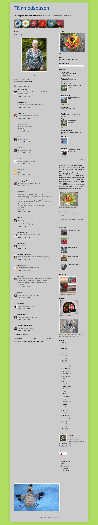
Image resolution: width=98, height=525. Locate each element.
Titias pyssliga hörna (24, 325)
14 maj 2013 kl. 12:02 (23, 107)
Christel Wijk (21, 314)
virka (71, 188)
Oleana (73, 167)
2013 (63, 363)
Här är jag (66, 394)
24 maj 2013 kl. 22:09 (23, 330)
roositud (73, 181)
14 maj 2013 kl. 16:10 (23, 164)
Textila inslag (65, 78)
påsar (82, 179)
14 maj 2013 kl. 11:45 (23, 96)
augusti (65, 376)
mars (64, 413)
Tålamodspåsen (31, 8)
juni (64, 381)
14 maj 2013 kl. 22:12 (23, 270)
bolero (76, 169)
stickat (82, 181)
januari (65, 418)
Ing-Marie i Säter (22, 254)
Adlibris (63, 463)
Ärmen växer (66, 396)
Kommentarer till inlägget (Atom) (33, 341)
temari (64, 186)
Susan (19, 113)
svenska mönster (79, 184)
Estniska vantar (72, 239)
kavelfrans (81, 174)
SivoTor (78, 167)
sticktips (63, 184)
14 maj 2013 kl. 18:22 (23, 248)
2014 (63, 361)
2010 (63, 426)
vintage (67, 188)
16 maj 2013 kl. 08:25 (23, 308)
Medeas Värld (65, 95)
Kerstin (19, 159)
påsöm (68, 181)
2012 (63, 421)
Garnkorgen (64, 468)
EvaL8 (71, 435)
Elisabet (20, 243)
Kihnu (30, 81)
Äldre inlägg (50, 338)
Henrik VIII (77, 165)
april (64, 410)
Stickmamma (21, 89)
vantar (81, 186)
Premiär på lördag (73, 264)
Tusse (64, 399)
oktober (65, 371)
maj (64, 384)
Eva (18, 217)
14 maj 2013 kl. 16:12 (23, 175)
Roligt (64, 391)
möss (82, 177)
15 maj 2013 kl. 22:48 (23, 297)
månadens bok (76, 177)
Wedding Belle (63, 169)
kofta (60, 175)
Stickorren (20, 265)
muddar (69, 177)
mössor (61, 179)
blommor (71, 169)
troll (67, 186)
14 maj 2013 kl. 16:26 (23, 211)
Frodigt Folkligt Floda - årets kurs (70, 114)
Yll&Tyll (63, 473)
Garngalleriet (65, 466)
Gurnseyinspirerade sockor (68, 73)
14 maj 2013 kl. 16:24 (23, 186)
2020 (63, 345)
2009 (63, 429)
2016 (63, 356)
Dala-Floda (62, 165)
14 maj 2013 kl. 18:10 (23, 237)
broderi (81, 169)
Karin (19, 276)
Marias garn (65, 72)
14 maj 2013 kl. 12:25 (23, 118)
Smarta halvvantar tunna (68, 108)
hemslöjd (62, 174)
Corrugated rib (67, 401)
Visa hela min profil (65, 446)
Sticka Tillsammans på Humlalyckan (71, 132)
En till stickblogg (66, 130)
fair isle (26, 81)
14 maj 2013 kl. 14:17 (23, 142)
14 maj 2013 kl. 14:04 (23, 131)
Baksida (65, 404)
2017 (63, 353)
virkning (75, 188)
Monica (19, 137)
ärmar (80, 188)
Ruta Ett (20, 148)
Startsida (35, 338)
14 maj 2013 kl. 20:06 (23, 259)
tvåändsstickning (73, 186)
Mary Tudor (62, 167)
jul (67, 174)
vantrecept (62, 188)
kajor (69, 174)
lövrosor (78, 175)
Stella (82, 167)
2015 (63, 358)
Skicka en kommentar (22, 334)
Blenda (19, 303)
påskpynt (65, 181)
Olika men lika (67, 386)
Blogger (56, 517)
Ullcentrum (64, 107)
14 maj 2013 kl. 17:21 (23, 226)
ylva (18, 292)
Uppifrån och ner (73, 256)
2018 (63, 350)
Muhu (69, 167)
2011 (63, 423)
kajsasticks (75, 174)
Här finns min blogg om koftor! (68, 59)
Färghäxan (64, 119)
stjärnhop (70, 184)
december (66, 366)
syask (60, 186)
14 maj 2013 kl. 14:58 (23, 153)
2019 (63, 348)
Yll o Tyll (64, 136)
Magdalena (20, 102)
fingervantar (74, 172)
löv (73, 175)
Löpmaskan (21, 232)
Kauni (82, 165)
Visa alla (82, 159)
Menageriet (20, 191)
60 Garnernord (65, 461)
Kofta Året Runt (72, 247)
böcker (61, 172)
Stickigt (63, 113)
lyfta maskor (67, 175)
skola (77, 181)
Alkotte (65, 407)
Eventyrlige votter (66, 84)
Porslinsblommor (68, 389)
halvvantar (81, 172)
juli (64, 378)
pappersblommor (69, 179)
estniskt (21, 81)
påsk (60, 181)
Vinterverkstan (65, 470)
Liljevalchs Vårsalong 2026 (68, 79)
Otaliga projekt (22, 181)
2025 (63, 343)
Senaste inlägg (18, 338)
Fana (72, 165)
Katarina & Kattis (72, 138)
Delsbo (68, 165)
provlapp (77, 179)
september (66, 373)
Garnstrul (64, 148)
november (66, 368)
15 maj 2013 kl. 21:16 (23, 287)
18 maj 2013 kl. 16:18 (23, 319)
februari (65, 415)
